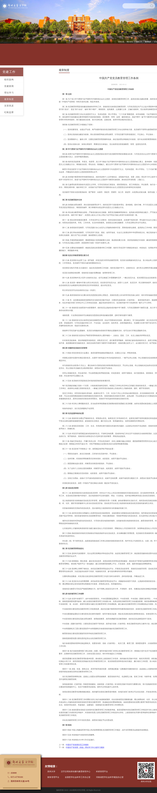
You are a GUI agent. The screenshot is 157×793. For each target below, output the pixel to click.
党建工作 (139, 42)
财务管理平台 (53, 777)
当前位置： (122, 42)
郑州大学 (51, 771)
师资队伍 (49, 56)
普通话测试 (138, 56)
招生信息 (78, 56)
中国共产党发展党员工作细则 (101, 745)
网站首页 (130, 42)
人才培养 (34, 56)
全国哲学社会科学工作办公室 (77, 777)
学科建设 (64, 56)
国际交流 (108, 56)
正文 (155, 42)
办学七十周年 (153, 56)
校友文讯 (123, 56)
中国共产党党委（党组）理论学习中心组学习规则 (109, 747)
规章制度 (148, 42)
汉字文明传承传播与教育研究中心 (75, 771)
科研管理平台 (102, 771)
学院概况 (19, 56)
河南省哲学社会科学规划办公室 (110, 777)
